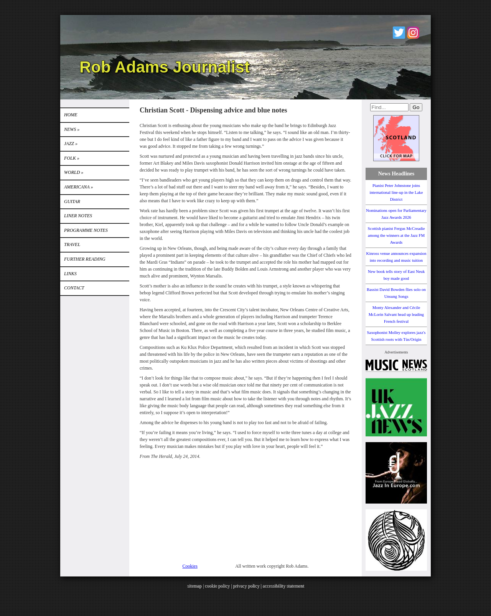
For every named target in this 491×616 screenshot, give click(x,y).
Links (70, 273)
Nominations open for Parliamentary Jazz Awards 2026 (396, 214)
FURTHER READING (84, 259)
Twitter (399, 32)
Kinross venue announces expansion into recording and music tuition (396, 257)
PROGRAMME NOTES (86, 230)
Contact (74, 288)
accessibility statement (283, 585)
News (71, 129)
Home (70, 114)
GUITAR (72, 201)
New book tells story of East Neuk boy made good (396, 275)
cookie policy (216, 585)
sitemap (194, 585)
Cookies (190, 566)
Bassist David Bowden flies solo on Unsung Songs (396, 293)
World (73, 172)
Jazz (70, 143)
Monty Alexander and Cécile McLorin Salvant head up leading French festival (396, 314)
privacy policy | (247, 585)
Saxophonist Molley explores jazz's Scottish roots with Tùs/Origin (396, 336)
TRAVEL (72, 244)
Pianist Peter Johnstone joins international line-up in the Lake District (396, 192)
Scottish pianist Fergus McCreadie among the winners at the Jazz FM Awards (396, 235)
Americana (78, 187)
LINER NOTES (78, 215)
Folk (71, 158)
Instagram (413, 32)
